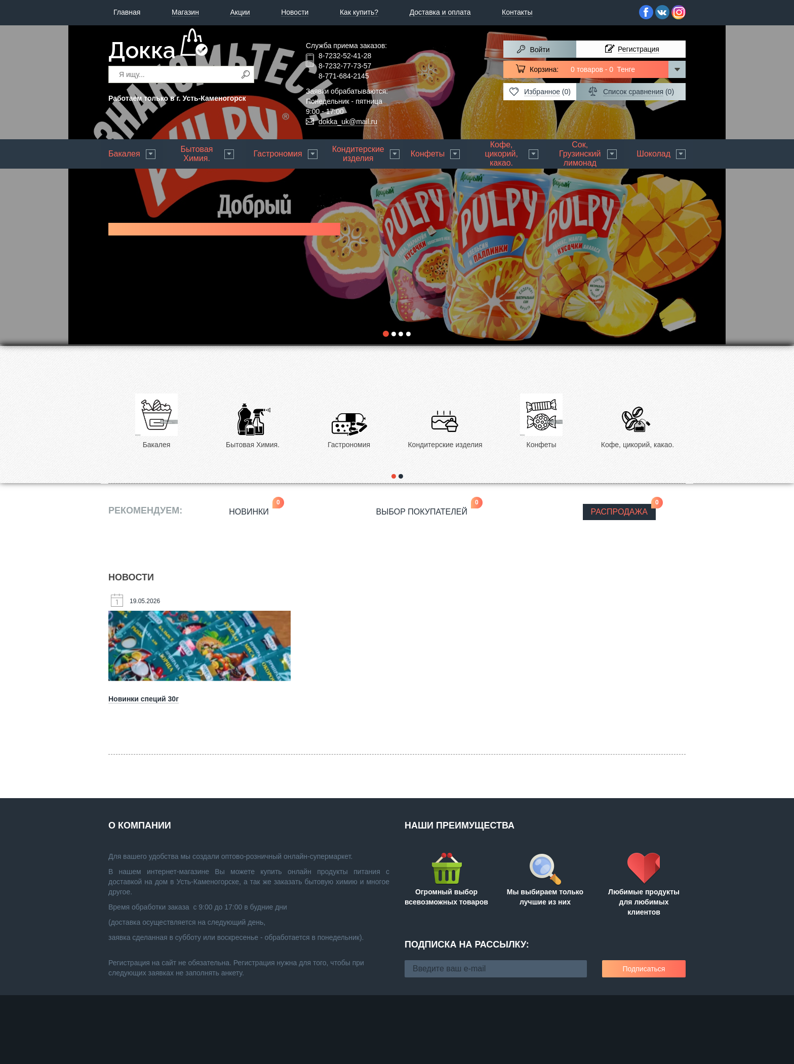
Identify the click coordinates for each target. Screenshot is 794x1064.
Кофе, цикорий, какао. (501, 153)
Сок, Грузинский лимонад (580, 153)
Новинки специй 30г (143, 699)
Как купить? (359, 12)
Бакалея (124, 153)
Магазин (185, 12)
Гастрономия (278, 153)
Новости (294, 12)
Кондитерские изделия (358, 154)
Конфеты (428, 153)
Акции (240, 12)
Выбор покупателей (425, 510)
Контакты (517, 12)
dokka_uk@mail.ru (348, 121)
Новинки (253, 510)
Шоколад (653, 153)
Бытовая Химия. (197, 154)
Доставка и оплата (440, 12)
